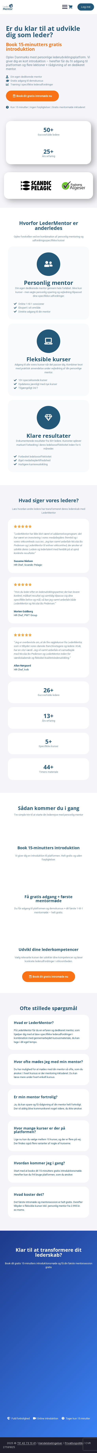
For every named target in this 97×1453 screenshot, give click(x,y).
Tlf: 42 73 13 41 (26, 1443)
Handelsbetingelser (50, 1443)
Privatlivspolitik (74, 1443)
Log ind (85, 6)
